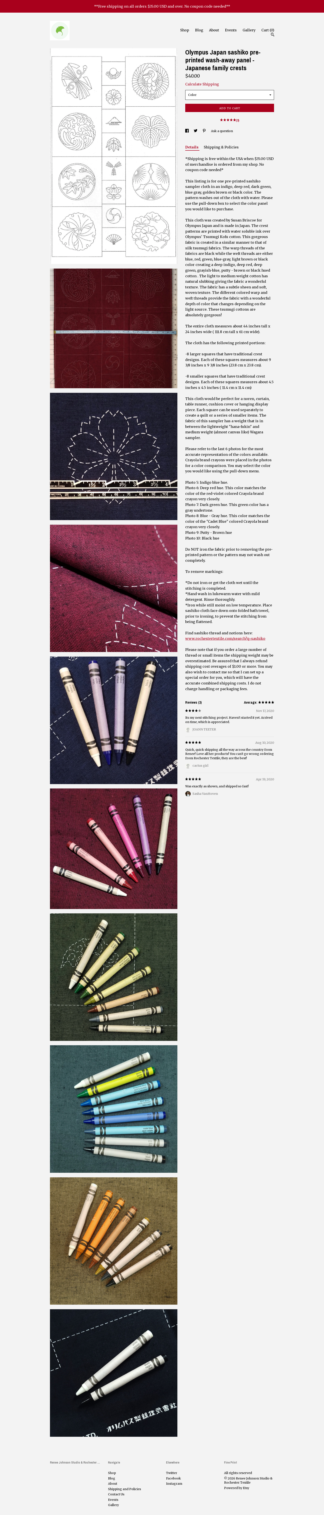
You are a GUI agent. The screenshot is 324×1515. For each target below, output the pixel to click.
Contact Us (116, 1494)
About (214, 30)
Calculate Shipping (202, 84)
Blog (199, 30)
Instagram (174, 1484)
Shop (184, 30)
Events (231, 30)
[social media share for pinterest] (204, 131)
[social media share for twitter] (196, 131)
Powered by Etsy (236, 1488)
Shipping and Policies (124, 1489)
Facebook (173, 1478)
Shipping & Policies (221, 147)
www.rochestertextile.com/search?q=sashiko (225, 638)
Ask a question (222, 131)
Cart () (267, 30)
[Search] (272, 35)
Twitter (171, 1473)
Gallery (249, 30)
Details (192, 147)
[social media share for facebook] (187, 131)
